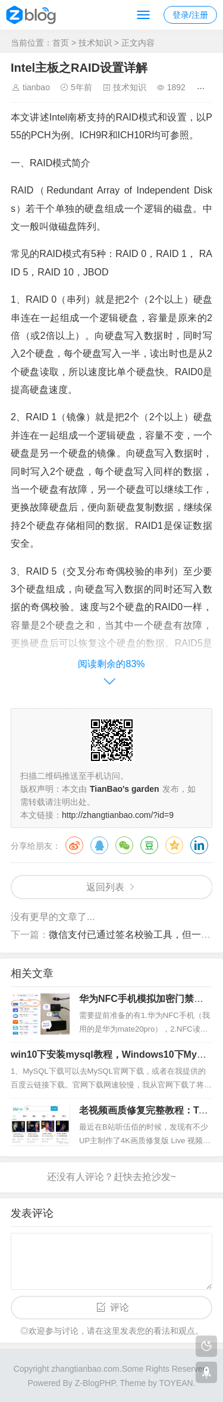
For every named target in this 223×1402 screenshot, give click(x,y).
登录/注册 (190, 15)
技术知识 (95, 42)
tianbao (36, 87)
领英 (199, 845)
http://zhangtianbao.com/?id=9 (118, 815)
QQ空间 (174, 845)
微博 (74, 845)
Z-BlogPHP (95, 1383)
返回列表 (105, 887)
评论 (119, 1307)
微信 (124, 845)
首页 (60, 42)
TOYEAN (176, 1383)
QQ (99, 845)
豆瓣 (149, 845)
